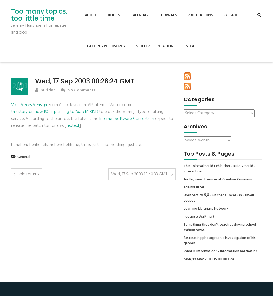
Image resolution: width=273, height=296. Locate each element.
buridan (45, 90)
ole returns (29, 174)
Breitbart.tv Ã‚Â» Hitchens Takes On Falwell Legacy (219, 198)
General (23, 157)
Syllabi (230, 15)
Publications (200, 15)
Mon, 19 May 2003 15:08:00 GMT (210, 259)
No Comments (78, 90)
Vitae (191, 46)
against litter (194, 187)
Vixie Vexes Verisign (29, 105)
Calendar (139, 15)
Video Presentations (155, 46)
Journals (168, 15)
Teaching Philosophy (105, 46)
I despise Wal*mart (199, 217)
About (91, 15)
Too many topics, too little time (39, 15)
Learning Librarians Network (206, 209)
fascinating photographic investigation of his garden (220, 241)
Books (114, 15)
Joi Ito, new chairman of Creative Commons (218, 179)
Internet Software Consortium (126, 118)
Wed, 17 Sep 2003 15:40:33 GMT (139, 174)
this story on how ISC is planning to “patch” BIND (54, 111)
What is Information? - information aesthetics (220, 251)
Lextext (72, 125)
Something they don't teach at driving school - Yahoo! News (221, 227)
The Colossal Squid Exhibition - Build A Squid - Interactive (219, 169)
